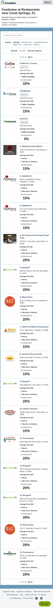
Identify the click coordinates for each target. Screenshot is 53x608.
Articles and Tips (30, 595)
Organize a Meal (8, 591)
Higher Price (17, 45)
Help (21, 595)
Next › (30, 57)
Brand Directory (12, 595)
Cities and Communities (41, 591)
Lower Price (27, 45)
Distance (37, 45)
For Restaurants (15, 598)
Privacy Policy (28, 598)
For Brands (42, 595)
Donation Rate (26, 42)
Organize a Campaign (24, 591)
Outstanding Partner (40, 42)
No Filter (23, 51)
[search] (26, 35)
